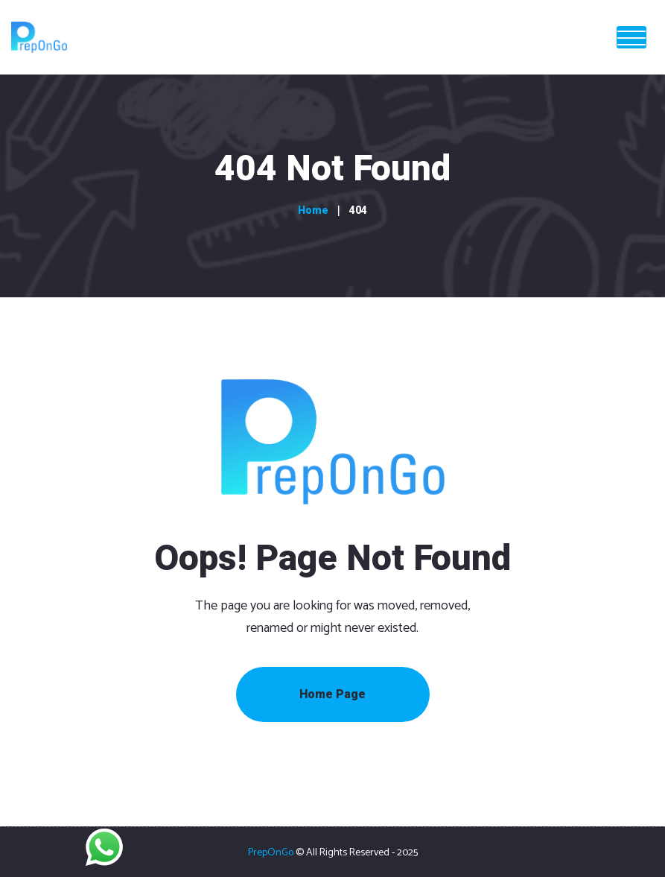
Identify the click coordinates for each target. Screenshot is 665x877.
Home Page (332, 694)
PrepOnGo (270, 852)
